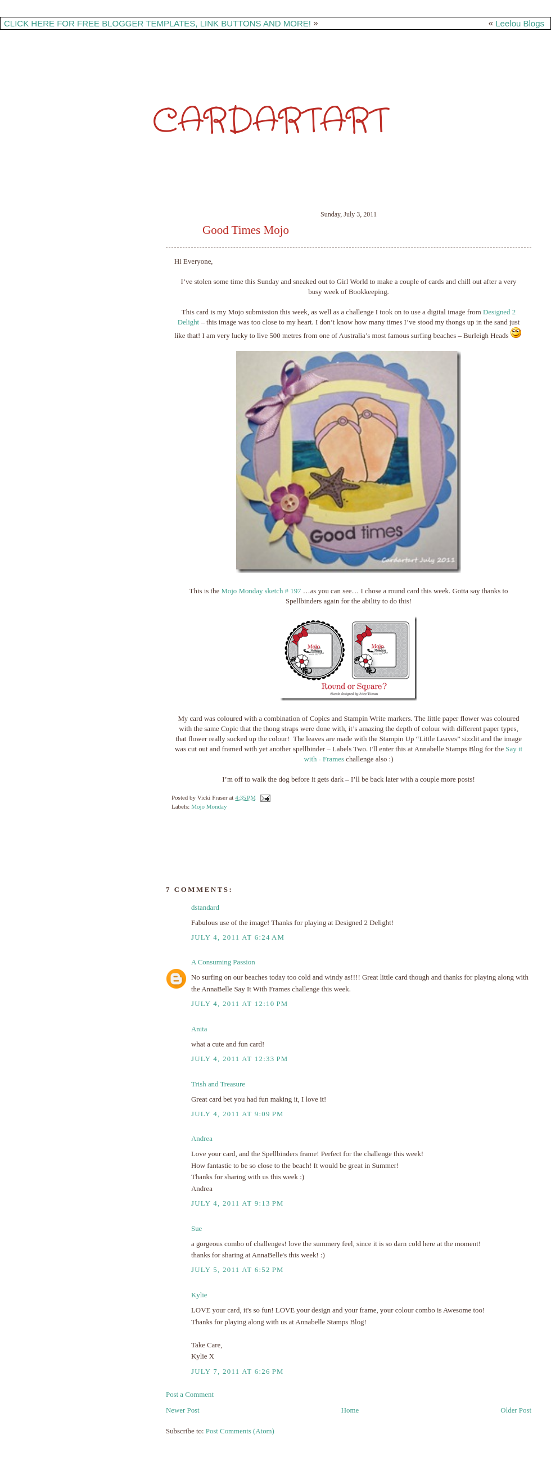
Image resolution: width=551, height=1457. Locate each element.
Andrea (202, 1139)
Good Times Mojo (245, 230)
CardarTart (269, 121)
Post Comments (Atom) (240, 1431)
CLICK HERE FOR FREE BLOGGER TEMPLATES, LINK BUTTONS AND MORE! (157, 23)
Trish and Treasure (218, 1084)
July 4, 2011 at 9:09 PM (237, 1114)
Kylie (199, 1295)
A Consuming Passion (223, 962)
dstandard (205, 908)
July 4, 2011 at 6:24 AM (237, 937)
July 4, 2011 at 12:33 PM (239, 1059)
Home (350, 1410)
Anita (199, 1029)
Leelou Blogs (519, 23)
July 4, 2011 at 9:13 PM (237, 1203)
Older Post (515, 1410)
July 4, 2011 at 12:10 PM (239, 1004)
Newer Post (183, 1410)
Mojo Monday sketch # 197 (261, 591)
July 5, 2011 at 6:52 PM (237, 1270)
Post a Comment (190, 1395)
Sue (196, 1229)
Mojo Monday (209, 806)
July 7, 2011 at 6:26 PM (237, 1371)
